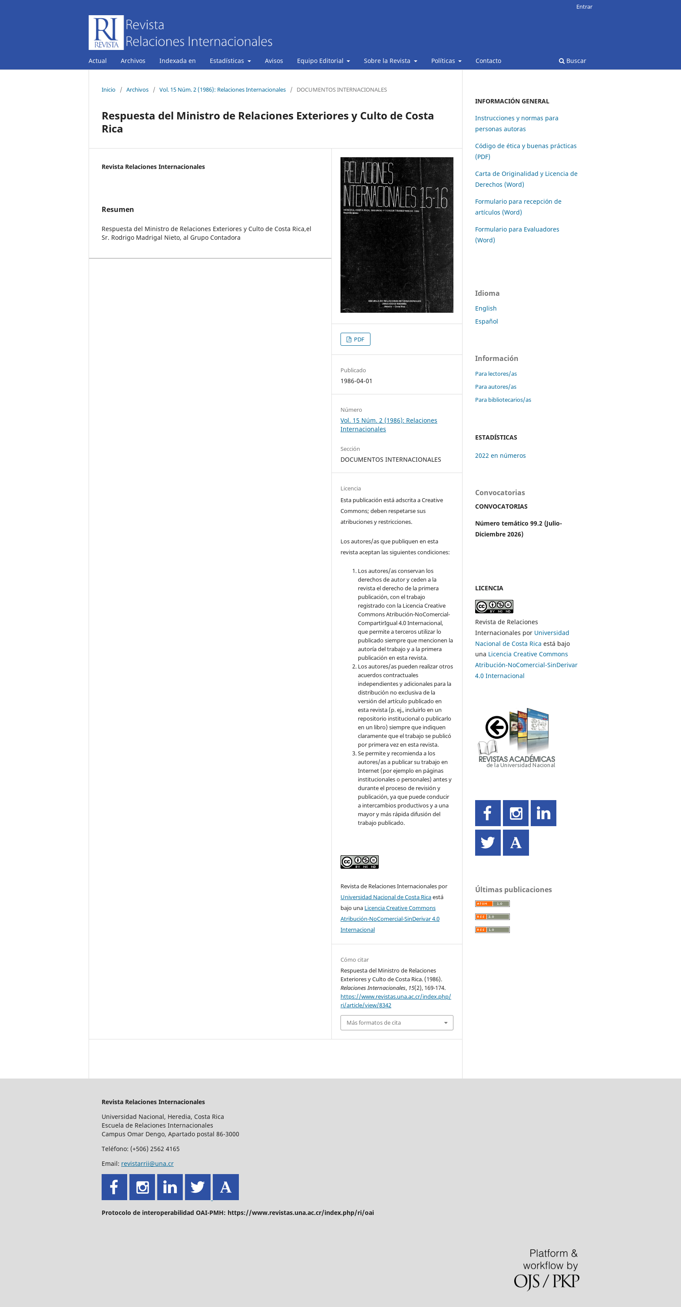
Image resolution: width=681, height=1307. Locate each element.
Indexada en (177, 60)
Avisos (274, 60)
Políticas (444, 60)
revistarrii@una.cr (147, 1163)
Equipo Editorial (321, 60)
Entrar (584, 6)
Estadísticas (228, 60)
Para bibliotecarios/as (503, 400)
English (486, 308)
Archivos (133, 60)
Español (486, 321)
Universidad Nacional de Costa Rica (385, 897)
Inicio (109, 89)
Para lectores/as (496, 373)
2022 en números (500, 455)
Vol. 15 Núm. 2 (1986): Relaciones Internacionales (222, 89)
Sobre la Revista (388, 60)
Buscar (572, 60)
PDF (358, 339)
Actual (98, 60)
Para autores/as (495, 386)
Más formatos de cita (374, 1022)
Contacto (488, 60)
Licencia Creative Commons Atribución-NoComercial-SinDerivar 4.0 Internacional (390, 918)
